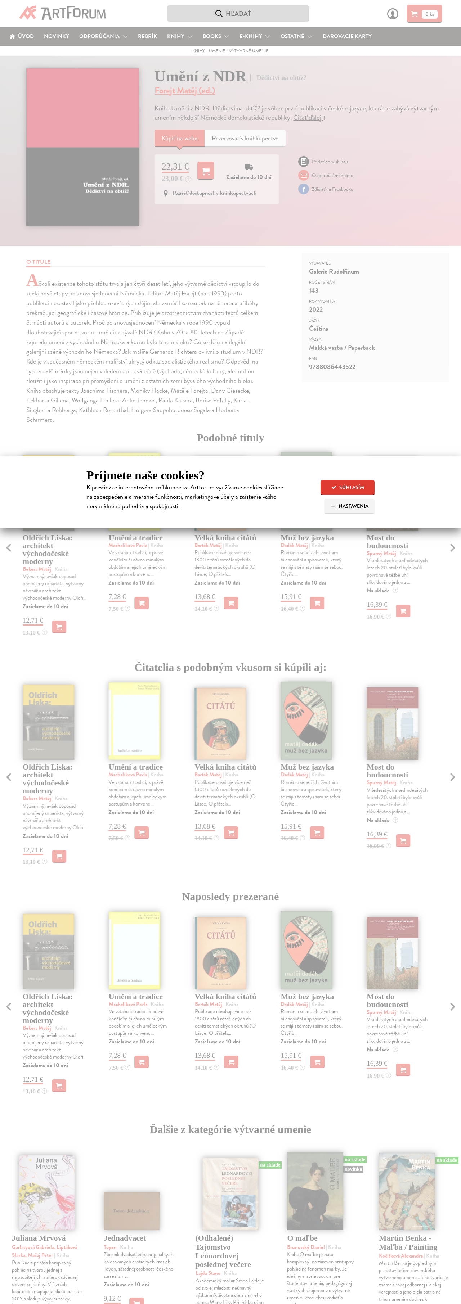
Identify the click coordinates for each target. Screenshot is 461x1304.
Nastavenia (349, 506)
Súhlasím (347, 487)
